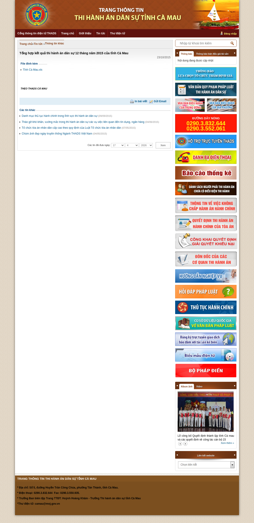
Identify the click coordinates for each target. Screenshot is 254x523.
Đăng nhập (230, 33)
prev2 (180, 443)
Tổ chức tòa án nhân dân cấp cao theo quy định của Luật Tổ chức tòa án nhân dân (71, 127)
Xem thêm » (227, 443)
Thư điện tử (117, 33)
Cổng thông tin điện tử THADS (36, 33)
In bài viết (141, 101)
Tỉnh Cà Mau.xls (32, 69)
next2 (185, 443)
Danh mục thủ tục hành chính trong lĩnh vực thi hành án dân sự (59, 115)
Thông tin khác (54, 43)
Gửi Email (160, 101)
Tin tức (100, 33)
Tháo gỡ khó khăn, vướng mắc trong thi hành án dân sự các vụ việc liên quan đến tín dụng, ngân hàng (83, 122)
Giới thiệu (85, 33)
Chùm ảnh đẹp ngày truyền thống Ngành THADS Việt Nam (57, 133)
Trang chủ (67, 33)
